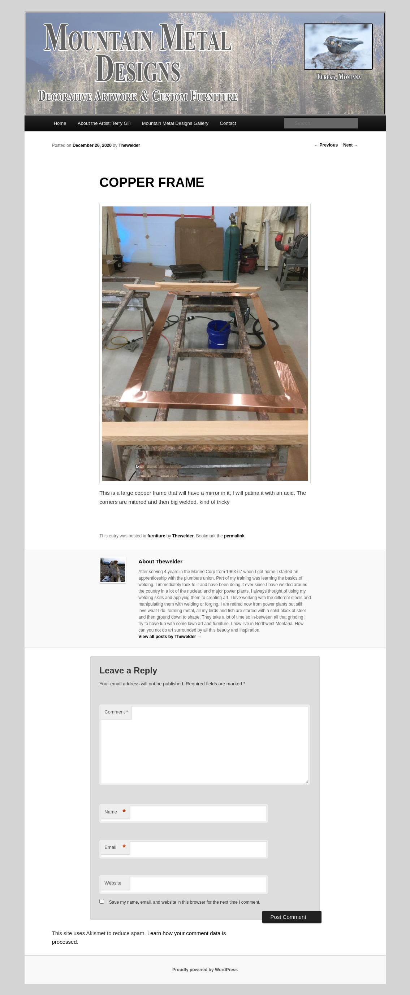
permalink (234, 535)
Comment (116, 712)
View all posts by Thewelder (170, 636)
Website (112, 883)
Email (115, 847)
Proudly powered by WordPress (205, 969)
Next (350, 145)
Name (115, 812)
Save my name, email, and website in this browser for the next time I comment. (184, 902)
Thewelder (129, 145)
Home (60, 123)
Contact (228, 123)
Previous (326, 145)
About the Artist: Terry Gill (104, 123)
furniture (156, 535)
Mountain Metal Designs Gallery (175, 123)
